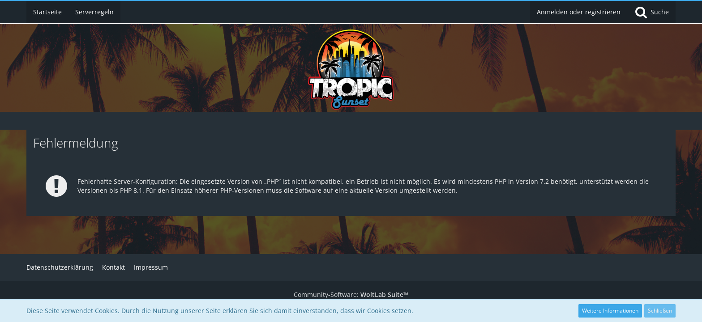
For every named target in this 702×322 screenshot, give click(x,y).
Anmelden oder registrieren (579, 12)
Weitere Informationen (610, 310)
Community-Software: (351, 294)
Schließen (660, 310)
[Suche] (651, 12)
